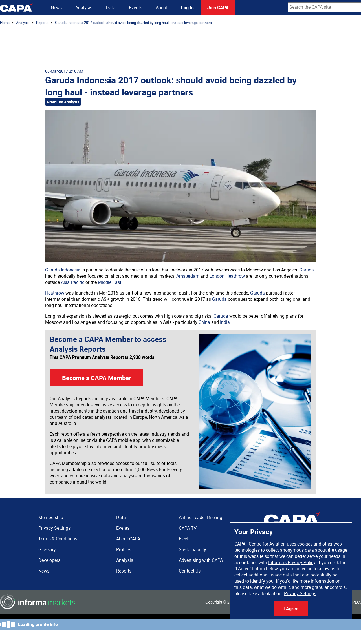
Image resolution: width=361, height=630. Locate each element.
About (162, 8)
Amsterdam (187, 276)
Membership (50, 517)
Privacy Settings (300, 593)
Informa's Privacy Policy (291, 562)
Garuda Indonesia (62, 270)
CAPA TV (188, 528)
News (56, 8)
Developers (49, 560)
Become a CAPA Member (96, 378)
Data (110, 8)
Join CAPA (218, 8)
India (225, 322)
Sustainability (192, 549)
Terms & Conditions (57, 539)
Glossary (47, 549)
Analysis (83, 8)
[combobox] (324, 7)
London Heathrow (227, 276)
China (204, 322)
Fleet (183, 539)
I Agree (290, 608)
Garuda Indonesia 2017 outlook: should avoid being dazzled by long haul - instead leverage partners (133, 22)
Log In (187, 8)
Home (5, 22)
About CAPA (128, 539)
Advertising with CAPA (201, 560)
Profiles (123, 549)
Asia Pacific (72, 282)
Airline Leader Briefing (200, 517)
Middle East (109, 282)
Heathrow (54, 293)
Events (135, 8)
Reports (42, 22)
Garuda (306, 270)
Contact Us (190, 571)
